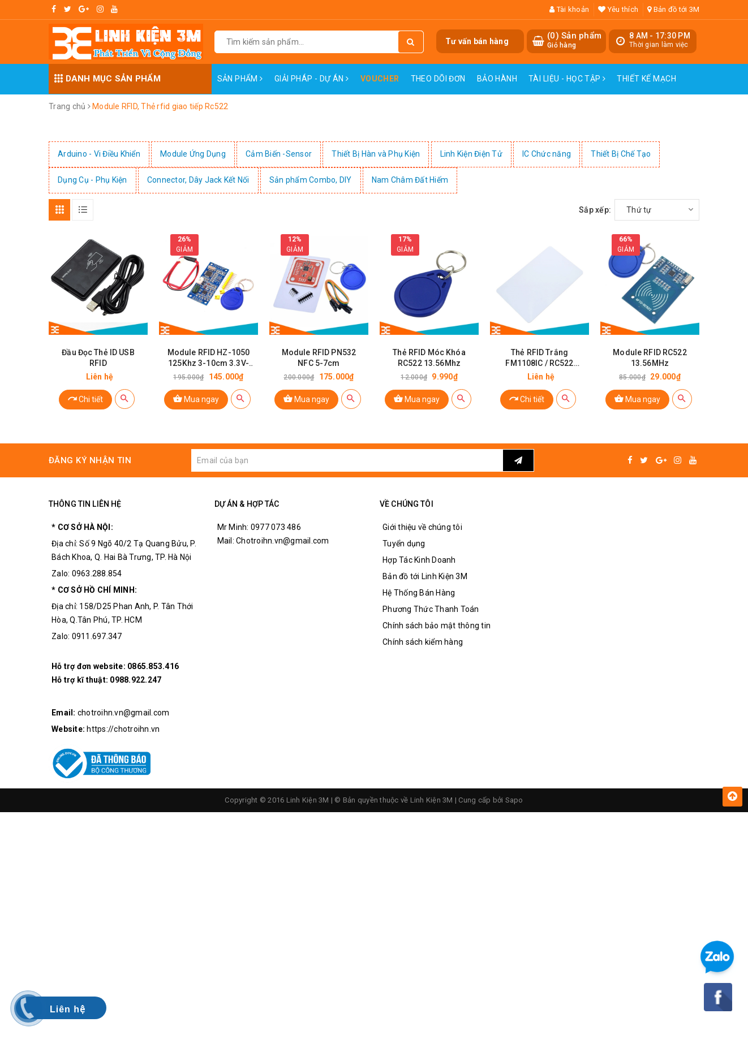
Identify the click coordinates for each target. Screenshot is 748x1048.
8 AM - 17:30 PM (659, 35)
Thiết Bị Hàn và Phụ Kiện (376, 153)
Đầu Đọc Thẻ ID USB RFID (98, 358)
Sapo (514, 800)
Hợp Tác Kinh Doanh (419, 559)
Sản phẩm (240, 78)
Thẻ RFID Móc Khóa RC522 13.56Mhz (429, 358)
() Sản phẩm (574, 40)
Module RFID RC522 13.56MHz (649, 358)
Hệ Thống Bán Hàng (418, 592)
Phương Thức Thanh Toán (430, 609)
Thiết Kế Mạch (646, 78)
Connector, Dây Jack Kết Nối (198, 179)
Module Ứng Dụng (193, 153)
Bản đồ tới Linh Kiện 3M (424, 576)
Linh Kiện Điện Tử (471, 153)
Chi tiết (85, 398)
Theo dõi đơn (438, 78)
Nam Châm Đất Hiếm (410, 179)
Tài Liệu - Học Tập (566, 78)
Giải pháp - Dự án (311, 78)
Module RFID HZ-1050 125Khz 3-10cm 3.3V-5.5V (208, 358)
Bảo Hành (497, 78)
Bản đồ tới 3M (673, 9)
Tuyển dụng (403, 543)
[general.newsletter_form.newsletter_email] (346, 460)
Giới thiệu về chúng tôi (422, 527)
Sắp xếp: (595, 209)
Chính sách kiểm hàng (422, 641)
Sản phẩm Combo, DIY (310, 179)
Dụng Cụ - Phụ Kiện (92, 179)
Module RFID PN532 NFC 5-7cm (319, 358)
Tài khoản (569, 9)
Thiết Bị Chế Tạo (621, 153)
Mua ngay (196, 398)
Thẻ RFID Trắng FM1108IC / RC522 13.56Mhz (539, 358)
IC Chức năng (546, 153)
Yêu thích (618, 9)
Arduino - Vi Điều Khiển (99, 153)
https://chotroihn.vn (123, 729)
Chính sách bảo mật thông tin (436, 625)
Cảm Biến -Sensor (279, 153)
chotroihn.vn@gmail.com (124, 712)
